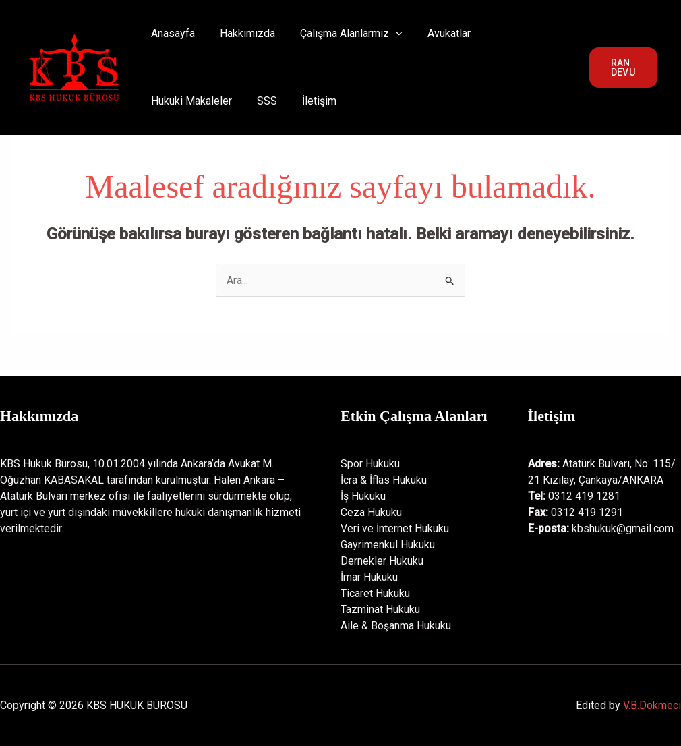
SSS (159, 100)
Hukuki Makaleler (520, 33)
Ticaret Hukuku (375, 593)
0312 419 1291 (587, 512)
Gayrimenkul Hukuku (387, 544)
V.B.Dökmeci (652, 705)
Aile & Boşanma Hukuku (395, 625)
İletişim (208, 100)
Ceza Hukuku (371, 512)
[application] (387, 33)
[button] (622, 67)
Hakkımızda (242, 33)
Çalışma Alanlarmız (342, 33)
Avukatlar (436, 33)
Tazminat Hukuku (380, 609)
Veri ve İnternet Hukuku (394, 528)
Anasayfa (171, 33)
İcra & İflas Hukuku (383, 480)
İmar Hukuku (369, 577)
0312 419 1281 (584, 496)
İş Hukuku (363, 496)
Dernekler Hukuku (381, 560)
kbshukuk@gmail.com (623, 528)
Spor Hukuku (370, 463)
